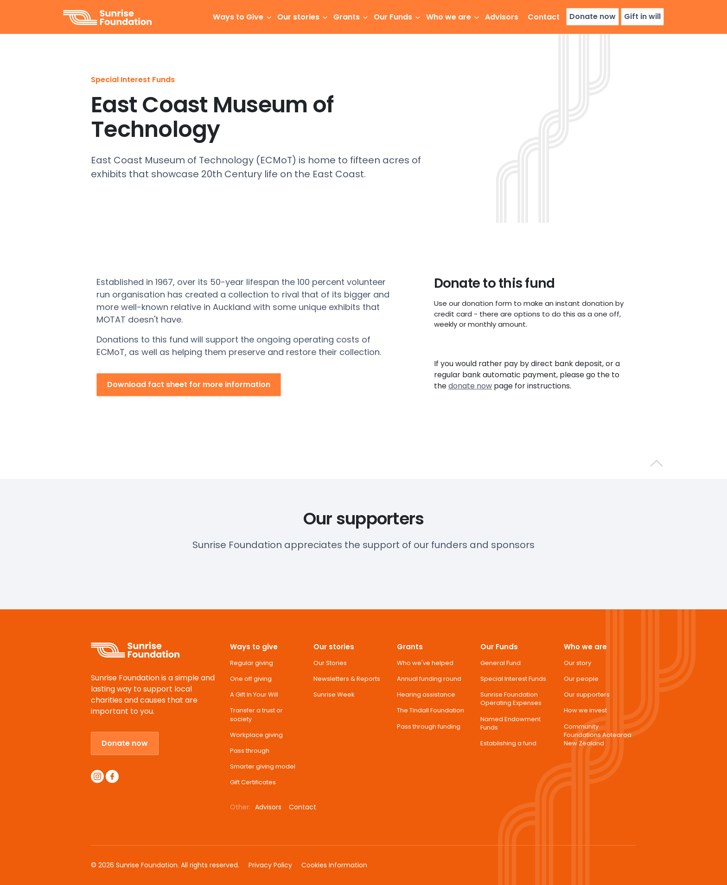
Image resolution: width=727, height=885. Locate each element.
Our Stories (330, 663)
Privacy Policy (270, 865)
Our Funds (499, 647)
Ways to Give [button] (238, 17)
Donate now (592, 16)
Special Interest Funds (133, 79)
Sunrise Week (334, 695)
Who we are (585, 647)
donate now (470, 386)
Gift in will (642, 16)
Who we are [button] (448, 17)
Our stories (333, 647)
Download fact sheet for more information (188, 384)
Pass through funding (428, 727)
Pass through (249, 751)
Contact (544, 17)
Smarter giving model (262, 766)
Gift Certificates (253, 782)
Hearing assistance (426, 695)
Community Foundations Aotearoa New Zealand (597, 735)
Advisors (501, 17)
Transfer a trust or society (256, 714)
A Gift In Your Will (254, 695)
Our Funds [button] (393, 17)
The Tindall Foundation (430, 710)
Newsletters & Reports (346, 679)
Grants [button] (346, 17)
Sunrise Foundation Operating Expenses (511, 699)
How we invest (585, 710)
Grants (410, 647)
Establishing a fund (508, 743)
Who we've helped (425, 663)
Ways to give (254, 647)
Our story (577, 663)
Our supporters (587, 695)
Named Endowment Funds (510, 723)
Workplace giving (256, 735)
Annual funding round (429, 679)
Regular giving (251, 663)
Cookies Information (334, 865)
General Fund (500, 663)
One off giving (251, 679)
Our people (581, 679)
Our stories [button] (298, 17)
